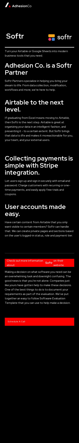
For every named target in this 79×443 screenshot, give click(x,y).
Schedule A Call (16, 321)
